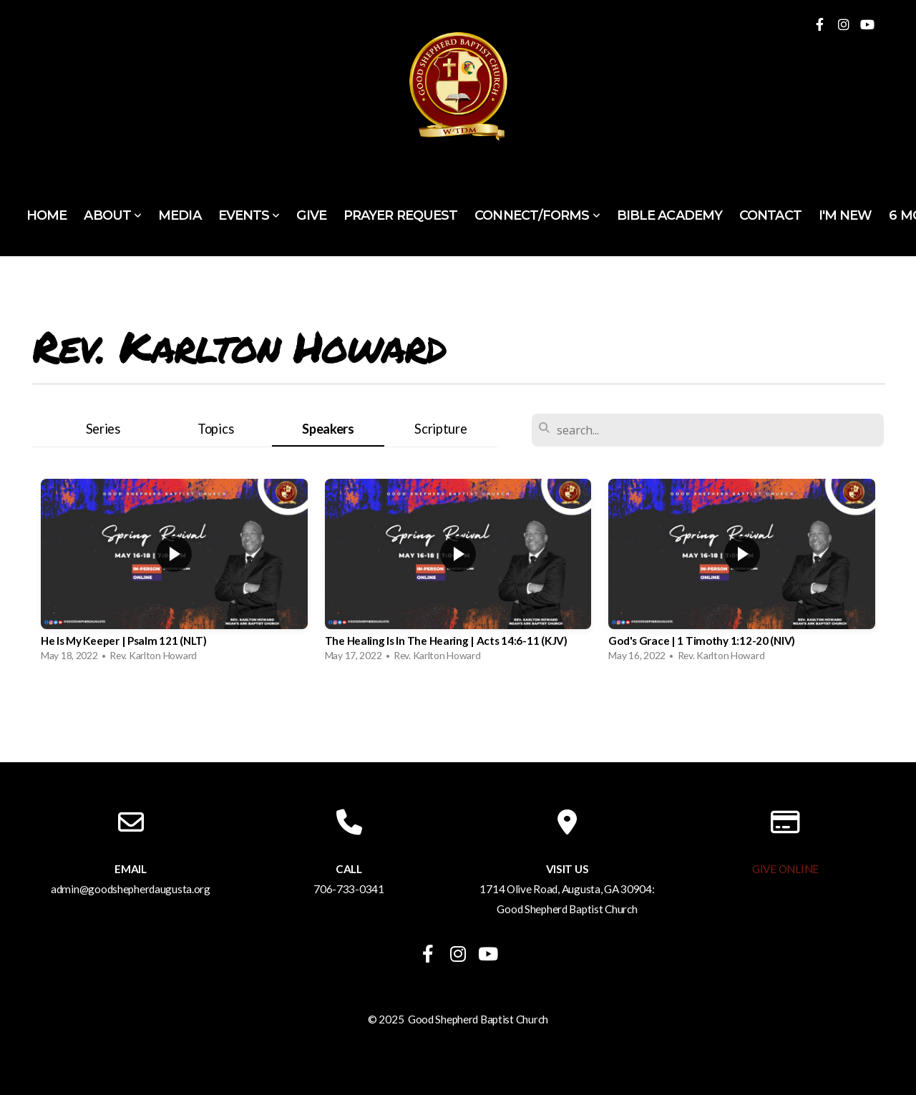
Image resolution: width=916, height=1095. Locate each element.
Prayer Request (400, 215)
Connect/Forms (537, 215)
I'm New (845, 215)
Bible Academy (669, 215)
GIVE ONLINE (785, 868)
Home (46, 215)
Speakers (328, 429)
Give (311, 215)
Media (179, 215)
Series (103, 429)
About (112, 215)
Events (249, 215)
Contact (770, 215)
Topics (215, 429)
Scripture (440, 429)
